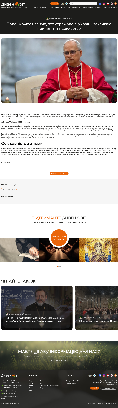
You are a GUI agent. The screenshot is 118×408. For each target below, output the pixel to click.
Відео (31, 390)
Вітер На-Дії (43, 388)
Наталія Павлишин (55, 18)
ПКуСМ (36, 7)
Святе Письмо (76, 7)
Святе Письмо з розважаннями (49, 385)
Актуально (43, 7)
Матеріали (98, 7)
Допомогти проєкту (59, 238)
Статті (50, 7)
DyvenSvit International (110, 7)
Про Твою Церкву (9, 189)
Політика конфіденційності (10, 403)
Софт (68, 7)
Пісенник (42, 381)
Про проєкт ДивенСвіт (72, 381)
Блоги (57, 7)
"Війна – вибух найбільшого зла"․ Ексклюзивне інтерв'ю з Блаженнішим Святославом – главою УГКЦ (34, 320)
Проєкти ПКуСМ (71, 383)
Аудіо (30, 388)
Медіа (63, 7)
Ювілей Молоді (88, 7)
